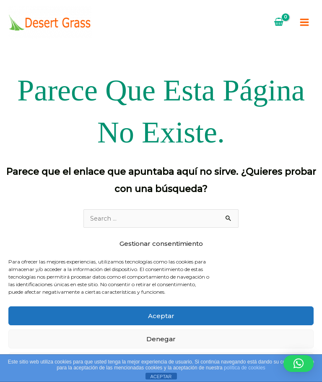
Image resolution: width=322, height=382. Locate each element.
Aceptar (161, 316)
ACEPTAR (160, 376)
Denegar (161, 339)
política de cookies (244, 368)
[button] (298, 363)
